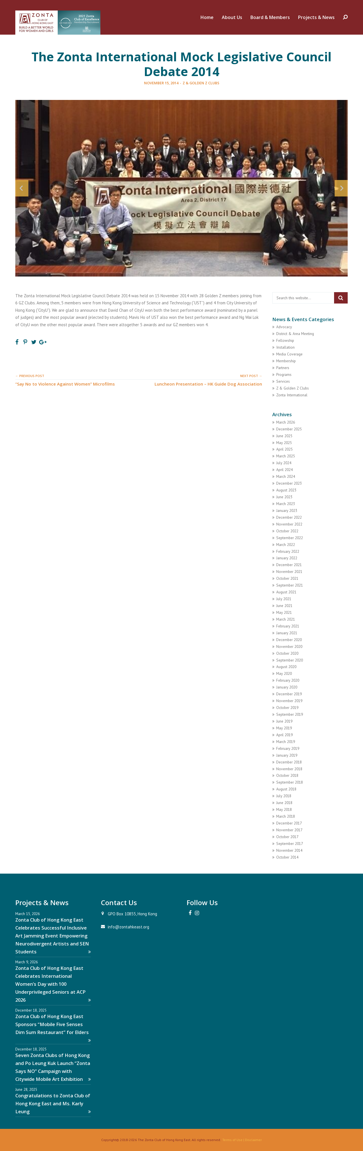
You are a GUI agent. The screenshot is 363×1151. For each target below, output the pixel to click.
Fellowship (285, 340)
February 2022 (287, 551)
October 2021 (287, 578)
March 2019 (285, 741)
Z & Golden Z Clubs (201, 82)
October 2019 (287, 707)
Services (283, 381)
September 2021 (289, 585)
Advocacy (284, 326)
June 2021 (284, 605)
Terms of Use (232, 1140)
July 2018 (283, 795)
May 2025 (284, 442)
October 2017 (287, 836)
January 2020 (286, 687)
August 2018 (286, 789)
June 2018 (284, 802)
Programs (284, 374)
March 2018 (285, 816)
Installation (285, 347)
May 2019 (284, 728)
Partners (282, 367)
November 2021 (289, 571)
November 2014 (289, 850)
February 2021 (287, 626)
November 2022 (289, 524)
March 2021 (285, 619)
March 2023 (285, 503)
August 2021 (286, 592)
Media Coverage (289, 354)
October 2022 (287, 530)
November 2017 (289, 829)
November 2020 (289, 646)
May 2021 (284, 612)
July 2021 (283, 598)
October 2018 (287, 775)
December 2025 (289, 429)
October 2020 (287, 653)
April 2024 (284, 469)
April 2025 (284, 449)
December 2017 (289, 823)
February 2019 (287, 748)
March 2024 (285, 476)
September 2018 (289, 782)
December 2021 (289, 564)
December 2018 (289, 762)
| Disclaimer (252, 1140)
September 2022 (289, 537)
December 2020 (289, 639)
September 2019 (289, 714)
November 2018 (289, 768)
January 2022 (286, 557)
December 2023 (289, 483)
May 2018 (284, 809)
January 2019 (286, 755)
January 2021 (286, 632)
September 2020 (289, 660)
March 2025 (285, 456)
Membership (286, 360)
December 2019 (289, 693)
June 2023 (284, 496)
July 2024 (283, 462)
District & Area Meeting (295, 333)
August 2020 (286, 666)
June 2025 (284, 435)
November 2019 (289, 700)
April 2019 (284, 734)
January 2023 (286, 510)
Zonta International (291, 394)
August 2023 (286, 490)
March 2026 (285, 422)
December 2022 (289, 517)
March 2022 (285, 544)
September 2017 (289, 843)
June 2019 (284, 721)
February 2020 (287, 680)
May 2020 (284, 673)
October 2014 (287, 857)
